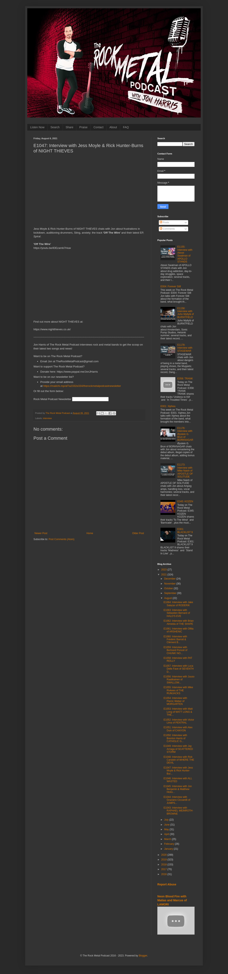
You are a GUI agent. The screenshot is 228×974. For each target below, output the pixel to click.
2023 (164, 569)
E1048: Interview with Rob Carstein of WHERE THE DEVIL (179, 759)
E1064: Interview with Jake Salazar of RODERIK (178, 604)
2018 (164, 864)
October (169, 588)
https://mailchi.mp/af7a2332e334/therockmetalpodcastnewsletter (82, 385)
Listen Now (37, 127)
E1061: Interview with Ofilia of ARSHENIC (179, 630)
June (167, 824)
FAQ (126, 127)
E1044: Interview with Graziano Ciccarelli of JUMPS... (177, 800)
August (168, 598)
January (169, 848)
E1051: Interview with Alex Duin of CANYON (178, 729)
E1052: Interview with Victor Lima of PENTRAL (179, 721)
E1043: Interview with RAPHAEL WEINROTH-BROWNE (178, 810)
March (168, 839)
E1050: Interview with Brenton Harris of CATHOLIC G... (175, 738)
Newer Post (40, 533)
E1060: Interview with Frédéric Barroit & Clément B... (175, 639)
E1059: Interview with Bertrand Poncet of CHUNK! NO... (175, 650)
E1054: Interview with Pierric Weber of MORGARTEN (175, 701)
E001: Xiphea (167, 406)
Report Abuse (166, 884)
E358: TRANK (185, 378)
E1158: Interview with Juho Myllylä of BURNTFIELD (185, 313)
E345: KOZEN (185, 501)
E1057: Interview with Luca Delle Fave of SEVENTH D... (179, 668)
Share (69, 127)
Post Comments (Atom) (61, 539)
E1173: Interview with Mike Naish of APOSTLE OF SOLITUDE (185, 470)
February (169, 843)
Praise (83, 127)
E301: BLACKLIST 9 (185, 530)
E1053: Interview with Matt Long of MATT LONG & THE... (178, 711)
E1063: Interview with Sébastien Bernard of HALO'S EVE (177, 613)
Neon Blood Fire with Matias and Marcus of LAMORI (172, 900)
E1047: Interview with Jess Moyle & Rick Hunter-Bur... (178, 770)
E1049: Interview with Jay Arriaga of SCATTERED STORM (178, 749)
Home (90, 533)
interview (47, 418)
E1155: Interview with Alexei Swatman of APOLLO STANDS (184, 254)
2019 (164, 859)
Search (54, 127)
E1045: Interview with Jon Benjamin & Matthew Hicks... (178, 789)
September (170, 593)
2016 (164, 874)
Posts (164, 222)
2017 (164, 869)
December (170, 578)
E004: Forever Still (170, 286)
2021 (164, 574)
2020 (164, 854)
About (113, 127)
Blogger (143, 955)
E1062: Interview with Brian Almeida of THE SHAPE (179, 622)
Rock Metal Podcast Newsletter (52, 399)
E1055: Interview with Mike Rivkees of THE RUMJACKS (178, 690)
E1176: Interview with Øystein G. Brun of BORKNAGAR (185, 434)
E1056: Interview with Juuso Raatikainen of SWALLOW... (179, 679)
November (170, 583)
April (167, 834)
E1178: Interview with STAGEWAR (184, 347)
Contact (98, 127)
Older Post (138, 533)
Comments (167, 228)
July (166, 819)
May (167, 829)
